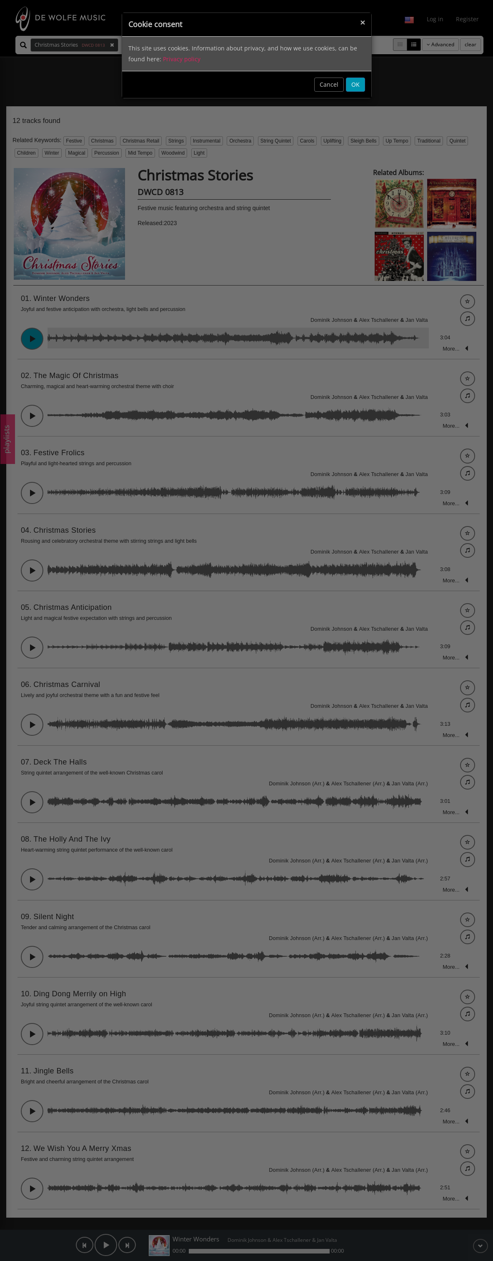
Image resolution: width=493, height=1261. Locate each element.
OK (355, 84)
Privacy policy (181, 59)
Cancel (329, 84)
